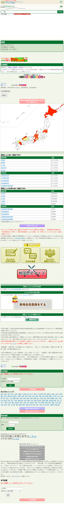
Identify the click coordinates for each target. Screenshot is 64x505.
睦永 (60, 402)
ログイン (25, 295)
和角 (28, 398)
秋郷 (34, 398)
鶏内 (2, 394)
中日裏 (24, 394)
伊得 (24, 398)
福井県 (3, 204)
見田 (9, 402)
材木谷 (39, 400)
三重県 (3, 201)
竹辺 (32, 400)
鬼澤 (6, 402)
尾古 (7, 398)
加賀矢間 (20, 400)
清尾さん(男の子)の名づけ (32, 408)
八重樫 (52, 405)
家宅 (30, 405)
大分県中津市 (5, 178)
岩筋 (31, 398)
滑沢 (9, 394)
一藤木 (19, 396)
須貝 (26, 396)
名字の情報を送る (5, 91)
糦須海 (10, 396)
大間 (24, 402)
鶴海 (47, 400)
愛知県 (15, 67)
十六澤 (54, 396)
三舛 (33, 396)
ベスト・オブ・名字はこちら (32, 449)
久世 (44, 405)
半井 (9, 400)
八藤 (60, 398)
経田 (34, 405)
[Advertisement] (32, 27)
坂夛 (41, 398)
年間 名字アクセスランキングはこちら (32, 451)
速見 (45, 398)
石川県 (3, 170)
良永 (28, 402)
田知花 (32, 402)
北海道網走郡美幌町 (7, 219)
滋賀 (53, 394)
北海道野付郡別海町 (7, 185)
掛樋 (47, 396)
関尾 (43, 400)
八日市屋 (40, 394)
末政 (36, 402)
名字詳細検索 (32, 389)
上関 (56, 394)
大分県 (20, 67)
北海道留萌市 (5, 214)
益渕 (28, 394)
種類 (2, 424)
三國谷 (20, 394)
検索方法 (4, 381)
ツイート (3, 83)
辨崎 (46, 402)
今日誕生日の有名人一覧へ (32, 456)
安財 (36, 396)
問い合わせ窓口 (20, 238)
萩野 (48, 398)
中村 (25, 400)
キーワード (4, 422)
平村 (39, 402)
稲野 (45, 394)
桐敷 (43, 402)
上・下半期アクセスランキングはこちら (32, 454)
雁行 (17, 398)
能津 (5, 400)
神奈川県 (3, 168)
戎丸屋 (17, 402)
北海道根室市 (5, 183)
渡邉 (27, 405)
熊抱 (28, 400)
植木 (49, 402)
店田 (56, 398)
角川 (12, 394)
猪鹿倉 (52, 398)
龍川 (4, 398)
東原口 (49, 394)
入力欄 (3, 378)
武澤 (23, 396)
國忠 (13, 402)
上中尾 (13, 405)
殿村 (2, 396)
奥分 (37, 405)
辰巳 (5, 396)
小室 (11, 398)
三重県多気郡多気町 (7, 216)
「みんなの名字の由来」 (15, 289)
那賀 (55, 400)
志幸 (43, 396)
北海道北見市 (5, 175)
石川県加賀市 (5, 180)
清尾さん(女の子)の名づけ (32, 411)
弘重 (15, 394)
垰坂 (29, 396)
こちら (13, 343)
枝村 (35, 394)
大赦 (9, 405)
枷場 (53, 402)
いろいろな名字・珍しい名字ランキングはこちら (32, 446)
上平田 (60, 394)
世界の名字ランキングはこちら (32, 459)
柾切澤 (14, 396)
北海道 (10, 67)
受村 (17, 405)
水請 (41, 405)
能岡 (20, 405)
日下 (32, 394)
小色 (58, 396)
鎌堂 (23, 405)
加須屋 (51, 400)
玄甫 (5, 405)
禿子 (12, 400)
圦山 (2, 400)
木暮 (40, 396)
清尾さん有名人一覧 (32, 225)
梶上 (38, 398)
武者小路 (57, 405)
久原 (56, 402)
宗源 (15, 400)
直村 (21, 402)
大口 (58, 400)
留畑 (35, 400)
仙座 (5, 394)
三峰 (2, 405)
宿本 (21, 398)
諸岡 (47, 405)
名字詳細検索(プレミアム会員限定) (22, 14)
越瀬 (50, 396)
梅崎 (14, 398)
